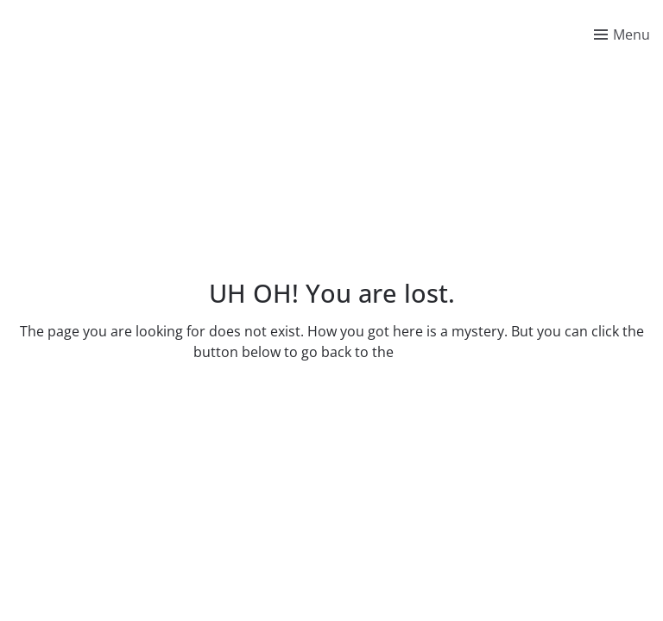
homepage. (433, 351)
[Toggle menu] (622, 34)
